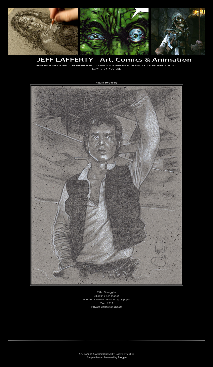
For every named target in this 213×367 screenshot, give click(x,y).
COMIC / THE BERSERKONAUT (78, 65)
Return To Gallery (106, 82)
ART (55, 65)
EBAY (95, 69)
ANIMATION (104, 65)
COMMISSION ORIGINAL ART (130, 65)
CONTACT (171, 65)
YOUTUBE (115, 69)
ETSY (104, 69)
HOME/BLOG (43, 65)
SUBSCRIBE (156, 65)
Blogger (122, 357)
